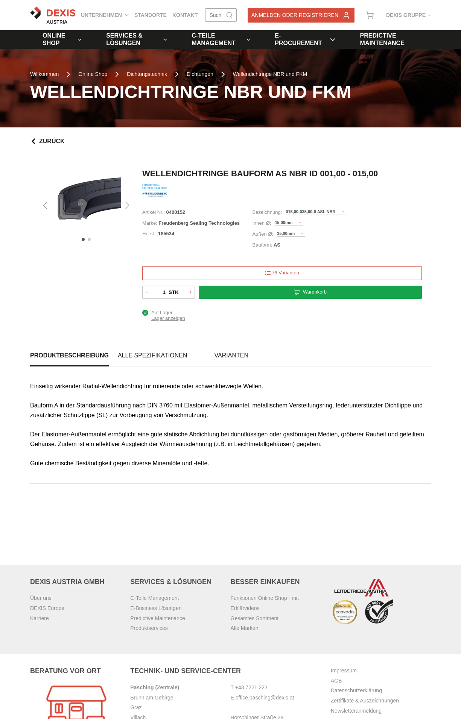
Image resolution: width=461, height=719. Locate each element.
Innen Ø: (262, 223)
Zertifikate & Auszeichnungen (365, 701)
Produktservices (149, 628)
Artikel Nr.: (153, 212)
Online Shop (62, 39)
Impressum (344, 671)
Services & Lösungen (136, 39)
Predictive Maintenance (382, 39)
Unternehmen (105, 15)
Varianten (231, 355)
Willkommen (44, 74)
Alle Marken (245, 628)
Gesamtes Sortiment (255, 618)
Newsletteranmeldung (356, 711)
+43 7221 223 (251, 687)
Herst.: (149, 233)
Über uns (41, 598)
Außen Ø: (263, 234)
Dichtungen (200, 74)
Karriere (39, 618)
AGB (336, 681)
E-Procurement (305, 39)
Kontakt (185, 15)
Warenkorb (310, 292)
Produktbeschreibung (69, 355)
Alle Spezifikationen (152, 355)
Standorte (150, 15)
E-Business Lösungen (155, 608)
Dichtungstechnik (147, 74)
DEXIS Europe (47, 608)
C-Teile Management (221, 39)
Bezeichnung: (267, 212)
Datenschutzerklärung (356, 690)
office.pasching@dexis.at (265, 698)
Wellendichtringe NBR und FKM (270, 74)
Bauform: (262, 245)
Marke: (149, 223)
